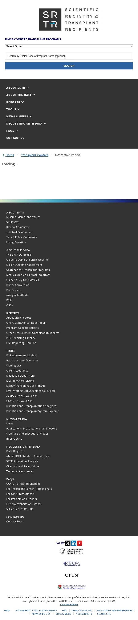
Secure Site (104, 613)
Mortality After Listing (20, 380)
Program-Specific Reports (22, 327)
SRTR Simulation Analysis (22, 461)
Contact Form (14, 521)
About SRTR (17, 88)
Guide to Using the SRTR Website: (27, 259)
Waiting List (13, 365)
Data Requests (15, 451)
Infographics (14, 438)
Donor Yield (13, 290)
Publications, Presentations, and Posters (31, 428)
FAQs (12, 131)
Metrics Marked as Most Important (28, 274)
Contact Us (15, 138)
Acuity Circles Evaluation (22, 395)
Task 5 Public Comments (21, 237)
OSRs (9, 305)
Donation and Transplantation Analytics (31, 406)
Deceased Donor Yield (20, 375)
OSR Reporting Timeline (21, 343)
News (9, 423)
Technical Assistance (19, 471)
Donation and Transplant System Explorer (32, 411)
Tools (13, 109)
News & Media (19, 116)
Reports (15, 102)
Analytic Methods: (17, 295)
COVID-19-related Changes (23, 483)
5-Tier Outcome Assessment (24, 264)
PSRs (9, 300)
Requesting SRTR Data (26, 123)
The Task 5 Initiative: (19, 232)
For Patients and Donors (21, 499)
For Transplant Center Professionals (29, 488)
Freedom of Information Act (115, 610)
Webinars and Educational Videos (27, 433)
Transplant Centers (34, 155)
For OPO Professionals (20, 493)
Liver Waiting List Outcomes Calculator (30, 390)
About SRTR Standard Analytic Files (28, 456)
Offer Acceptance (17, 370)
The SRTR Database (18, 254)
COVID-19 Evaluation (19, 401)
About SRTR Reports (18, 317)
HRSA (7, 610)
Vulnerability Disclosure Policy (36, 610)
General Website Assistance (24, 504)
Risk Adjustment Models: (21, 355)
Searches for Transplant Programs (28, 269)
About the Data (20, 95)
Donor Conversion (17, 285)
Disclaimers (63, 613)
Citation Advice (69, 604)
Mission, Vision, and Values (23, 217)
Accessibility (84, 613)
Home (9, 155)
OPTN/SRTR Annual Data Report (26, 322)
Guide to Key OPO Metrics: (23, 280)
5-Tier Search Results (19, 509)
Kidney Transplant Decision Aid (25, 385)
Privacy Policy (41, 613)
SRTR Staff (12, 222)
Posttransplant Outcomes (22, 360)
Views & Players (82, 610)
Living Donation (16, 242)
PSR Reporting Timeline (21, 338)
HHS (64, 610)
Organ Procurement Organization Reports (32, 332)
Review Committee (18, 227)
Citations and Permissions (22, 466)
